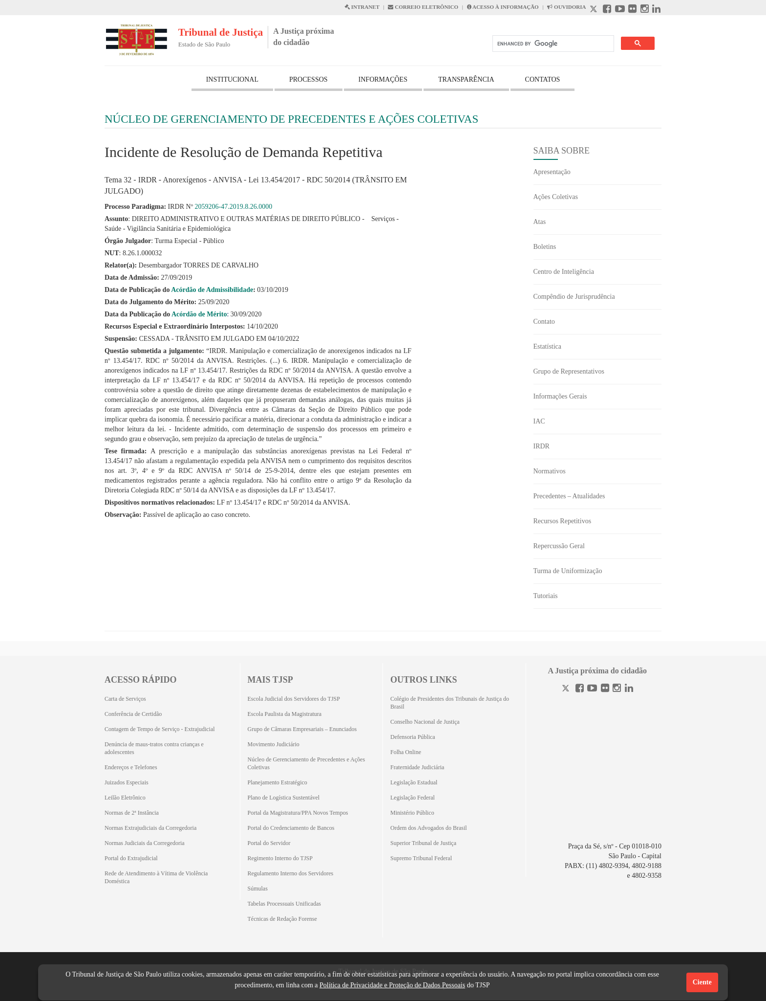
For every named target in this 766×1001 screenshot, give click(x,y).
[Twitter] (567, 689)
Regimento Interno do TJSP (280, 858)
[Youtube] (592, 689)
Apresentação (552, 172)
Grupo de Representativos (568, 371)
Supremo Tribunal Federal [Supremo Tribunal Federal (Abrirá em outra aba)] (421, 858)
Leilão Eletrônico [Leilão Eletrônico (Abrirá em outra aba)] (125, 797)
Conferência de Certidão (133, 714)
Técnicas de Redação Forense (282, 918)
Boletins (544, 246)
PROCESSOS (308, 79)
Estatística (547, 346)
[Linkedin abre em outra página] (656, 10)
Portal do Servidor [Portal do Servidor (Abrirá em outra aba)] (269, 843)
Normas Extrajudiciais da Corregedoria (150, 827)
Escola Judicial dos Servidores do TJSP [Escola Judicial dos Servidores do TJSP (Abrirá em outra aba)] (294, 698)
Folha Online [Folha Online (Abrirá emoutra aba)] (405, 752)
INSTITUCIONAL (232, 79)
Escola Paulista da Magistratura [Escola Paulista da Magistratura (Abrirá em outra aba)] (285, 714)
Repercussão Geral (559, 546)
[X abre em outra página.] (594, 10)
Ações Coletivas (555, 196)
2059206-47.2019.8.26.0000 (234, 206)
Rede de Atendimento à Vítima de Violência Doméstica (156, 877)
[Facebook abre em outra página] (607, 10)
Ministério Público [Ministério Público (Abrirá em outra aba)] (412, 812)
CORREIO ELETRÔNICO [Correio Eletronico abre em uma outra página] (423, 7)
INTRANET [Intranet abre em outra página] (362, 7)
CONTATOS (542, 79)
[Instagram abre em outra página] (644, 10)
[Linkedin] (629, 689)
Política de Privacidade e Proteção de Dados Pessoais (392, 985)
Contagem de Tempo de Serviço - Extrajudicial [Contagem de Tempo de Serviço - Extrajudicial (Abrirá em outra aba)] (160, 729)
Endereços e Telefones (131, 767)
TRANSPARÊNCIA (466, 79)
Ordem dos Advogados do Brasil (428, 827)
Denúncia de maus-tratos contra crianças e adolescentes (154, 748)
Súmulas (258, 888)
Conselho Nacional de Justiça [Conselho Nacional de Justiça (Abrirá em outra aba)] (425, 721)
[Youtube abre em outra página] (620, 10)
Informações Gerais (560, 396)
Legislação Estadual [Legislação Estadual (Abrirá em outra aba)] (413, 782)
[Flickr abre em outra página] (632, 10)
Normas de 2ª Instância (132, 812)
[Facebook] (579, 689)
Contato (544, 321)
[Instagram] (617, 689)
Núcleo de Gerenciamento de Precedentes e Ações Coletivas (306, 763)
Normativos (549, 471)
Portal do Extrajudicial (131, 858)
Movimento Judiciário (273, 744)
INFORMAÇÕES (383, 79)
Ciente (702, 982)
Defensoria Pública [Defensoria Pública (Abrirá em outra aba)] (412, 737)
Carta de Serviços (125, 698)
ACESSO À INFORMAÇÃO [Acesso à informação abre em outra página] (503, 7)
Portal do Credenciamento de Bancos (291, 827)
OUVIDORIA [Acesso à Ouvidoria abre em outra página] (566, 7)
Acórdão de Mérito (199, 314)
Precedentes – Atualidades (569, 496)
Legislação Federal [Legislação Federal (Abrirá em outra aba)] (412, 797)
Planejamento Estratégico (277, 782)
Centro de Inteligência (563, 271)
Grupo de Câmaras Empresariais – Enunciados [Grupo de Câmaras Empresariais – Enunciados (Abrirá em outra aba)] (302, 729)
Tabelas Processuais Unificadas (284, 903)
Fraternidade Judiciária (417, 767)
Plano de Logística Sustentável (284, 797)
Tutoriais (545, 596)
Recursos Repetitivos (562, 521)
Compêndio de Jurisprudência (574, 296)
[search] (552, 43)
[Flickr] (605, 689)
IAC (539, 421)
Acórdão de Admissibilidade (212, 289)
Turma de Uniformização (567, 571)
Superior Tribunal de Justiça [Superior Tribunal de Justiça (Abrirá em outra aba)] (423, 843)
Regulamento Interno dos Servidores (291, 873)
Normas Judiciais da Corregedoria (145, 843)
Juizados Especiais (127, 782)
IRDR (541, 446)
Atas (539, 221)
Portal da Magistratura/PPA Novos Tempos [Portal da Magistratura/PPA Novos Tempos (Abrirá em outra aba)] (298, 812)
